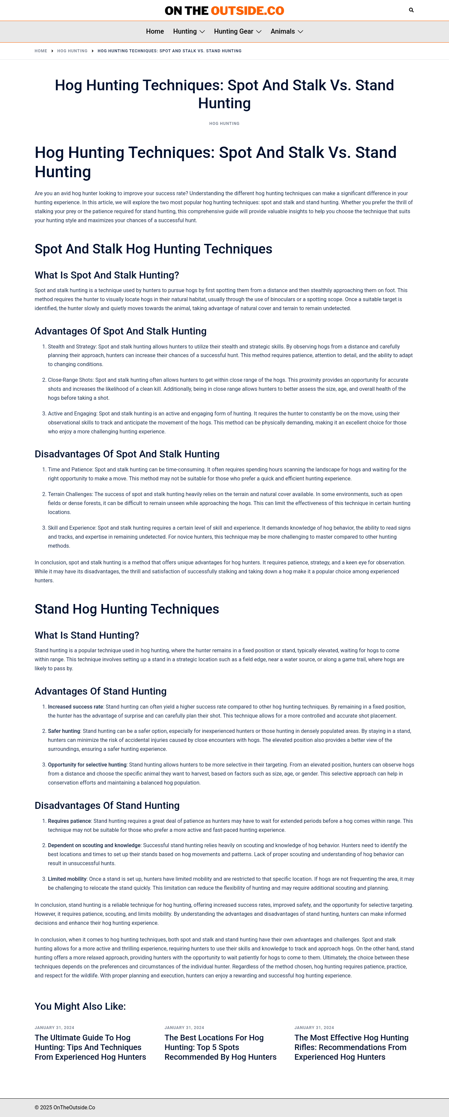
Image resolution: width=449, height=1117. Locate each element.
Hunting (185, 31)
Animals (283, 31)
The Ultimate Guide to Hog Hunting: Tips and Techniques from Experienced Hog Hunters (90, 1047)
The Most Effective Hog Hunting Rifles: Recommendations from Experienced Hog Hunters (351, 1047)
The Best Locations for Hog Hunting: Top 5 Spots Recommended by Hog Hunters (221, 1047)
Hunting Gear (233, 31)
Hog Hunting (224, 123)
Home (155, 31)
